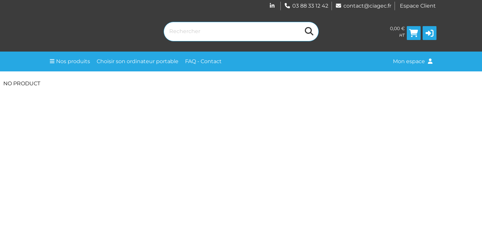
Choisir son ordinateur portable (137, 61)
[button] (429, 33)
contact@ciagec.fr (363, 6)
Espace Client (418, 6)
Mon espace (413, 61)
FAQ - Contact (203, 61)
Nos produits (70, 61)
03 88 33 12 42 (306, 6)
